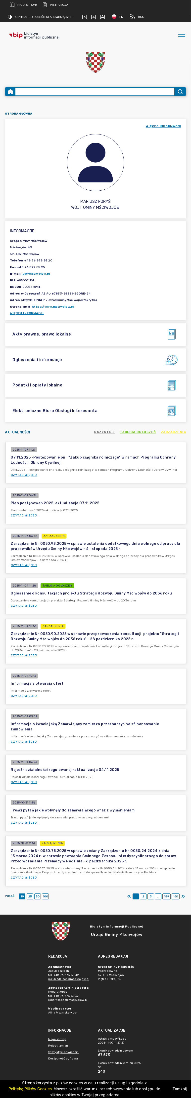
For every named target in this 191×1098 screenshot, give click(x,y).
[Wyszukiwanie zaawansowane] (94, 91)
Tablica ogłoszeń (138, 432)
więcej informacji (163, 126)
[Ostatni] (183, 896)
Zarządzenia (173, 432)
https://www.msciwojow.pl (53, 306)
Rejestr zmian (58, 1045)
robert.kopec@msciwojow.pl (68, 1000)
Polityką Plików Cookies (30, 1089)
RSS (137, 16)
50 (38, 896)
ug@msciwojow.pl (36, 273)
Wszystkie (104, 432)
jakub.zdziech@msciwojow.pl (68, 979)
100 (45, 896)
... (158, 896)
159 (166, 896)
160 (175, 896)
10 (22, 896)
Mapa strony (24, 4)
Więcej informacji (27, 313)
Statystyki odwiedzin (63, 1052)
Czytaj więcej (24, 475)
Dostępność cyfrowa (63, 1058)
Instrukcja (55, 4)
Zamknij (179, 1089)
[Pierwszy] (129, 896)
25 (30, 896)
